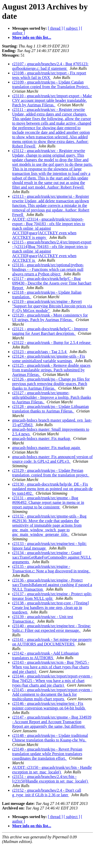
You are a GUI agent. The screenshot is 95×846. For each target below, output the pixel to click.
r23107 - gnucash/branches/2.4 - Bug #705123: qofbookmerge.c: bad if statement (50, 66)
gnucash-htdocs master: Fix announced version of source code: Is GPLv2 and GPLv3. (52, 459)
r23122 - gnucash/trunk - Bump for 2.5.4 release (51, 342)
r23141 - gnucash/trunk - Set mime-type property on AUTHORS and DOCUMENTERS (52, 641)
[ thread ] (55, 28)
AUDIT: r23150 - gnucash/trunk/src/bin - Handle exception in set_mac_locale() (52, 769)
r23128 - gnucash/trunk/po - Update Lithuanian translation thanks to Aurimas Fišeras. (50, 408)
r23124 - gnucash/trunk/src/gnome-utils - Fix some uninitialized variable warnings (48, 358)
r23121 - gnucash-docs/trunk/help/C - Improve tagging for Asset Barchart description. (50, 331)
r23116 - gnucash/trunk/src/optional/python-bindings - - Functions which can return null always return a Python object (48, 269)
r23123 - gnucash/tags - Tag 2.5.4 (39, 352)
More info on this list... (31, 37)
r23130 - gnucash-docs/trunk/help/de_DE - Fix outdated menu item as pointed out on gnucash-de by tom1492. (52, 488)
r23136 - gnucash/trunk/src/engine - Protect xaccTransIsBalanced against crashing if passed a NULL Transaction (52, 584)
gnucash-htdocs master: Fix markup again (46, 447)
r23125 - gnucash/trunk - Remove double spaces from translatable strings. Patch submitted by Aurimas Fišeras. (51, 370)
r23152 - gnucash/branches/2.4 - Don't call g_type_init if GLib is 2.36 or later (46, 792)
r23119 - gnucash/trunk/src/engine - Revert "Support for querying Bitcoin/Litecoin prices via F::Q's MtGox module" (52, 306)
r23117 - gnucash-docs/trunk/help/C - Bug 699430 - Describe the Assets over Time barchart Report (51, 283)
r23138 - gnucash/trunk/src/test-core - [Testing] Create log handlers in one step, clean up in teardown (50, 607)
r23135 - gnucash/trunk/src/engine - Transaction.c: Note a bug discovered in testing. (51, 568)
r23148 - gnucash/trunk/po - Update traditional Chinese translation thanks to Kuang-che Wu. (50, 737)
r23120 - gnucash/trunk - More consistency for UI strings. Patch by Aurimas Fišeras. (50, 317)
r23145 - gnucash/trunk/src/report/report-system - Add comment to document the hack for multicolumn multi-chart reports (52, 694)
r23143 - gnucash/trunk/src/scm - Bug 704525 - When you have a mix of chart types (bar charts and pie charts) (50, 667)
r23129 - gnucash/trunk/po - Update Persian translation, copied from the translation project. (50, 472)
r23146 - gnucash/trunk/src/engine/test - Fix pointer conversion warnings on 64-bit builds (49, 705)
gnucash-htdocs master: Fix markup (41, 438)
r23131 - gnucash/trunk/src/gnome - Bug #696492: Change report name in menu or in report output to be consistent (48, 502)
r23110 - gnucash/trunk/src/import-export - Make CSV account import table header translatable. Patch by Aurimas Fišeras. (52, 100)
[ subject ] (72, 28)
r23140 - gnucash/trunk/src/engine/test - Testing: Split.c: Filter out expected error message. (51, 628)
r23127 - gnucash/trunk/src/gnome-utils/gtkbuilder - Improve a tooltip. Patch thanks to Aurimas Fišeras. (51, 397)
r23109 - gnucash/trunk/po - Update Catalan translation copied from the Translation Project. (51, 84)
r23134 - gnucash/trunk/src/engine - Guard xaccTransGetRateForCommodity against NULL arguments (51, 557)
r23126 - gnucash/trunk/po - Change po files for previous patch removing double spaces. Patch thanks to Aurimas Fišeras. (51, 383)
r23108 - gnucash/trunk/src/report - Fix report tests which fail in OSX (49, 75)
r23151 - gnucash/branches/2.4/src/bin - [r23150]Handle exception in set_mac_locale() (50, 778)
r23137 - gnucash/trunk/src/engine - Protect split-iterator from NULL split (52, 596)
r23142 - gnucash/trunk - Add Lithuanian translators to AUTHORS (45, 655)
